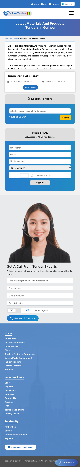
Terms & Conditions (14, 409)
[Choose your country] (40, 167)
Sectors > (15, 39)
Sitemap (9, 369)
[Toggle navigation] (72, 13)
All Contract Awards (15, 342)
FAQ (7, 406)
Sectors (8, 430)
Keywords (10, 438)
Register (35, 4)
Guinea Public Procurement (18, 358)
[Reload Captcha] (32, 175)
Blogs (7, 350)
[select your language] (68, 4)
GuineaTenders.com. (32, 461)
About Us (9, 394)
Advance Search (13, 346)
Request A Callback (22, 318)
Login (44, 4)
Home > (8, 39)
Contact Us (54, 4)
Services (9, 402)
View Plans (10, 390)
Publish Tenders (13, 362)
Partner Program (13, 365)
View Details (30, 87)
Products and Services (16, 434)
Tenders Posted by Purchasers (20, 354)
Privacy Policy (12, 413)
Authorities (10, 427)
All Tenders (10, 338)
